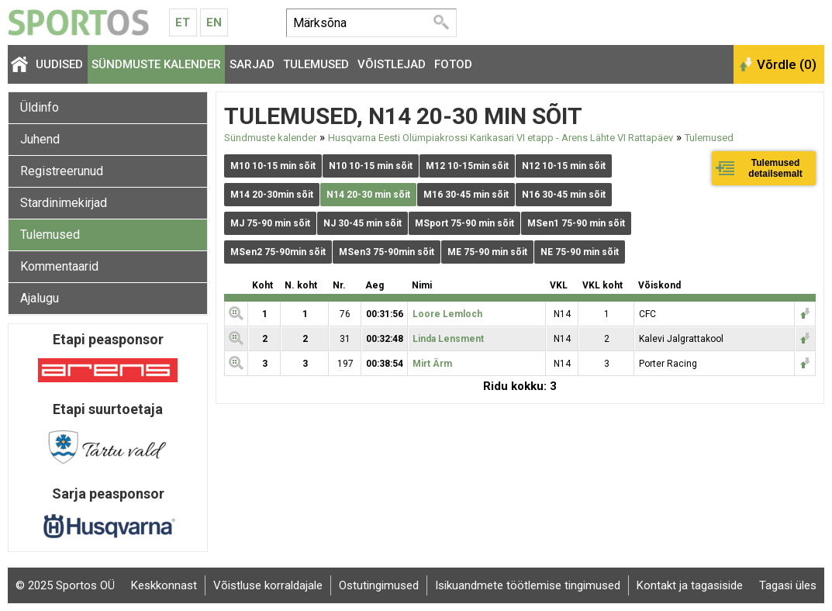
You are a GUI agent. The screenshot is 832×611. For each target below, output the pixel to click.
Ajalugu (39, 298)
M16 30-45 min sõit (466, 194)
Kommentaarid (59, 266)
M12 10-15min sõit (467, 166)
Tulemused (316, 64)
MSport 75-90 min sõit (464, 223)
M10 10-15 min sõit (273, 166)
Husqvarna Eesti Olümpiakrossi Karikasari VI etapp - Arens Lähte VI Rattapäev (500, 137)
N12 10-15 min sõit (564, 166)
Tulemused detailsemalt (775, 168)
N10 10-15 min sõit (371, 166)
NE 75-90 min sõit (579, 252)
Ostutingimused (379, 585)
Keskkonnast (164, 585)
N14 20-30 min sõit (368, 194)
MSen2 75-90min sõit (278, 252)
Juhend (40, 139)
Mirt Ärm (432, 363)
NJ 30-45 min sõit (362, 223)
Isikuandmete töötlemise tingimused (527, 585)
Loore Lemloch (447, 314)
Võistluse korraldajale (268, 585)
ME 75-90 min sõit (487, 252)
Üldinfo (39, 107)
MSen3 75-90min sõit (386, 252)
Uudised (59, 64)
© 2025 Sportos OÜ (65, 585)
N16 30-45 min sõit (564, 194)
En (214, 22)
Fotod (453, 64)
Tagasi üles (787, 585)
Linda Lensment (448, 338)
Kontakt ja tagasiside (690, 585)
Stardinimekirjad (63, 202)
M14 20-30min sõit (271, 194)
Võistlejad (391, 64)
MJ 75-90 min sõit (270, 223)
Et (182, 22)
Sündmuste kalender (156, 64)
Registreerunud (61, 171)
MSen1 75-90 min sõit (576, 223)
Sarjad (252, 64)
